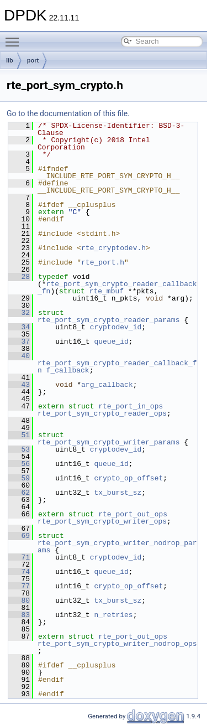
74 (19, 572)
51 (19, 435)
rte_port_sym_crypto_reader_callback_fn (117, 366)
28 (19, 277)
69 (19, 536)
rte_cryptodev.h (113, 248)
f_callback (67, 370)
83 (19, 615)
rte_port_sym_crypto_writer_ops (102, 521)
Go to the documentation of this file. (68, 113)
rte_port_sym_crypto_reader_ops (102, 413)
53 (19, 449)
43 (19, 385)
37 (19, 341)
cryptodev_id (116, 327)
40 (19, 356)
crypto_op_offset (128, 478)
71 (19, 557)
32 (19, 313)
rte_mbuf (106, 291)
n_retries (113, 615)
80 (19, 600)
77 (19, 586)
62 (19, 493)
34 (19, 327)
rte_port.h (102, 262)
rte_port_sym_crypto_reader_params (108, 320)
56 (19, 464)
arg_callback (107, 385)
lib (9, 60)
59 (19, 478)
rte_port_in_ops (130, 406)
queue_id (111, 341)
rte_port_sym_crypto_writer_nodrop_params (117, 546)
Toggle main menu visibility (15, 37)
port (33, 60)
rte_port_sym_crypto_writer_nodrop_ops (117, 644)
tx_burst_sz (117, 493)
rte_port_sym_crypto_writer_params (108, 442)
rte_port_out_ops (132, 514)
